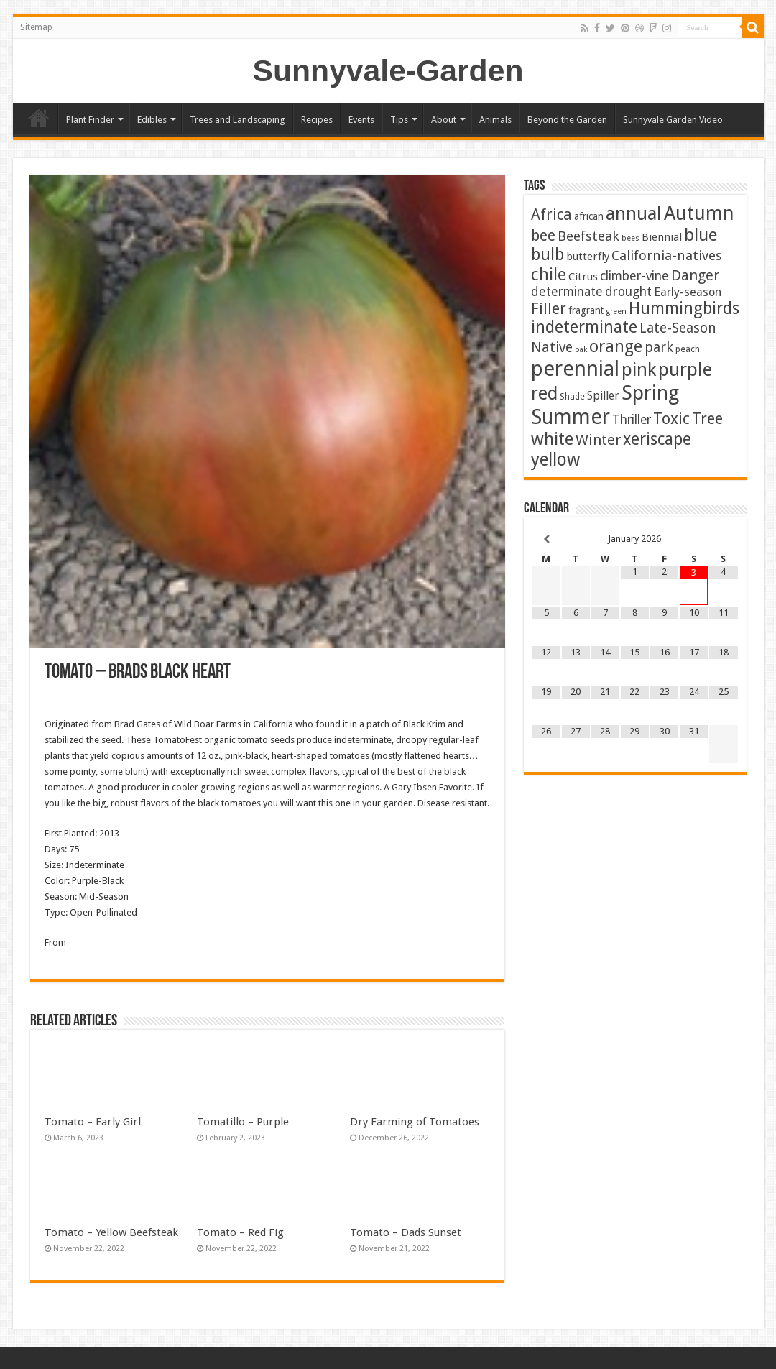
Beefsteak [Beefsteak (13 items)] (588, 236)
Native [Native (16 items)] (552, 347)
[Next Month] (723, 539)
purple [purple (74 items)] (685, 369)
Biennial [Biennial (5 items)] (662, 237)
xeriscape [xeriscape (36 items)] (657, 439)
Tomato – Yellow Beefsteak (111, 1232)
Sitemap (36, 27)
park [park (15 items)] (659, 347)
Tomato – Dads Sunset (405, 1232)
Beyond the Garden (567, 119)
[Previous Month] (546, 539)
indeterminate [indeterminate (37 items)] (584, 327)
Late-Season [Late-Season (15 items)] (677, 328)
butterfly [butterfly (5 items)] (587, 256)
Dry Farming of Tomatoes (414, 1121)
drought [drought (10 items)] (628, 292)
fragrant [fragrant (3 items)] (586, 310)
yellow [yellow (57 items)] (555, 459)
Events (361, 119)
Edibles (152, 119)
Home (38, 118)
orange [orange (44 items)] (615, 346)
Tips (399, 119)
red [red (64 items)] (544, 393)
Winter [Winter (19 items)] (598, 439)
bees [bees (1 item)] (630, 238)
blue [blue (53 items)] (700, 234)
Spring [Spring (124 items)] (650, 393)
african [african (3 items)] (589, 216)
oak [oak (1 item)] (581, 349)
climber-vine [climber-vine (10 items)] (634, 276)
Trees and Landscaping (237, 119)
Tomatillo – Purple (243, 1121)
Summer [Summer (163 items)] (570, 417)
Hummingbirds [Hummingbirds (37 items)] (684, 308)
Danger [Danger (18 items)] (695, 275)
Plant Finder (90, 119)
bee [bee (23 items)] (543, 235)
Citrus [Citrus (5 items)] (583, 276)
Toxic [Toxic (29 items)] (671, 419)
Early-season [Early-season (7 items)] (687, 292)
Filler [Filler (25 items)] (548, 309)
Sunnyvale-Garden (388, 70)
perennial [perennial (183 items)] (575, 368)
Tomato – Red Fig (240, 1232)
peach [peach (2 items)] (687, 349)
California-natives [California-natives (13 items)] (666, 256)
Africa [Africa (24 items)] (551, 214)
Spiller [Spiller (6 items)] (603, 395)
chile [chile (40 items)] (548, 274)
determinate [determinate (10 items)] (567, 292)
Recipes (317, 119)
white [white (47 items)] (552, 439)
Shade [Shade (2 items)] (572, 396)
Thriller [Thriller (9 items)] (631, 419)
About (443, 119)
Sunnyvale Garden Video (673, 119)
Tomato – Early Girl (93, 1121)
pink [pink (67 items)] (639, 369)
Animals (495, 119)
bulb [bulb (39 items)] (547, 254)
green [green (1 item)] (616, 311)
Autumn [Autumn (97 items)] (699, 213)
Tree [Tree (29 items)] (707, 419)
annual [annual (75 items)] (634, 213)
